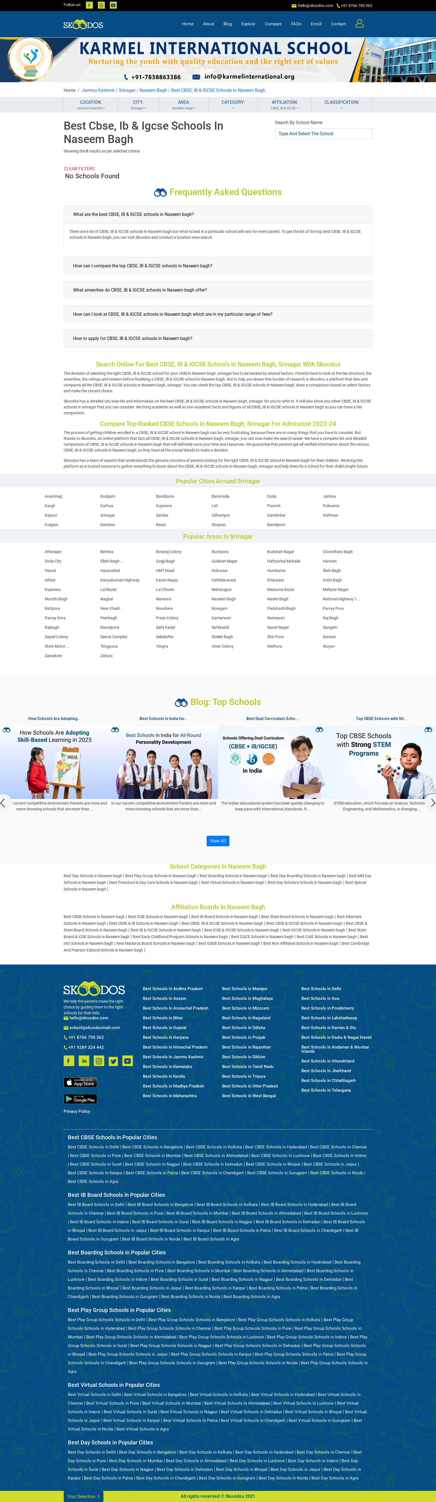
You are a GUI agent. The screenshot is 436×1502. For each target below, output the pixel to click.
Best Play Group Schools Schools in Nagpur (171, 1345)
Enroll (316, 23)
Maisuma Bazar (280, 589)
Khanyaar (275, 580)
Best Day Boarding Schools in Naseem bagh (308, 876)
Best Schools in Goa (320, 999)
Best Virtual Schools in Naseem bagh (232, 882)
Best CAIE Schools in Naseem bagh (327, 936)
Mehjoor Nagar (336, 589)
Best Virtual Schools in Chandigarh (253, 1420)
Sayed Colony (56, 637)
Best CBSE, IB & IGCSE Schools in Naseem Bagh (218, 90)
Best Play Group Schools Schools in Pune (252, 1328)
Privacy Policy (77, 1111)
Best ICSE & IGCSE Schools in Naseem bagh (241, 930)
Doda (271, 496)
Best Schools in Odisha (243, 1028)
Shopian (219, 524)
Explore (248, 23)
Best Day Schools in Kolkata (205, 1452)
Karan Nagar (167, 580)
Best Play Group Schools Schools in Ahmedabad (131, 1337)
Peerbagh (108, 618)
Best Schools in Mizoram (245, 1008)
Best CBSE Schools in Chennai (338, 1147)
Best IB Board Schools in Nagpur (222, 1221)
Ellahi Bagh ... (112, 561)
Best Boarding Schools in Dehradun (308, 1279)
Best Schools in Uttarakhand (327, 1061)
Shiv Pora (275, 637)
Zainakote (53, 655)
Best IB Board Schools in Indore (99, 1221)
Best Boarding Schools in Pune (135, 1270)
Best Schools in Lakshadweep (329, 1018)
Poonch (274, 506)
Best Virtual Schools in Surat (130, 1411)
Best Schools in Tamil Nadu (248, 1067)
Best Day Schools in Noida (283, 1478)
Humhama (276, 570)
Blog (228, 23)
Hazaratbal (110, 570)
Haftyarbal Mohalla (284, 561)
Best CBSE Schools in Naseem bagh (94, 916)
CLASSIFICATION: (342, 105)
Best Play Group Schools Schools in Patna (294, 1354)
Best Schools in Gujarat (165, 1028)
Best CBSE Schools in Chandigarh (212, 1172)
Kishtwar (330, 515)
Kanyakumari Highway (120, 580)
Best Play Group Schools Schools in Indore (307, 1337)
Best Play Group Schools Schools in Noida (258, 1362)
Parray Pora (333, 608)
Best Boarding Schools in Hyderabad (297, 1262)
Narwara (163, 599)
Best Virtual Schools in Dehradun (251, 1411)
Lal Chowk (165, 589)
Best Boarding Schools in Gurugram (125, 1296)
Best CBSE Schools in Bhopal (273, 1164)
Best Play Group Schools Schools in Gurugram (172, 1362)
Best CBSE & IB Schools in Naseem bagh (143, 923)
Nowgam (219, 608)
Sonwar (329, 637)
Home (188, 23)
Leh (215, 506)
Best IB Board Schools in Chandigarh (308, 1230)
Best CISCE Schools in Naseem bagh (262, 936)
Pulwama (331, 506)
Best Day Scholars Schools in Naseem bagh (305, 882)
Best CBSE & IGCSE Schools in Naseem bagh (304, 923)
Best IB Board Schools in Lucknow (336, 1213)
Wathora (274, 646)
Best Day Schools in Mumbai (136, 1460)
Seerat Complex (113, 637)
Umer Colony (223, 646)
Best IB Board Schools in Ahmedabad (266, 1213)
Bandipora (165, 496)
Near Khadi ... (112, 608)
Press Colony (167, 618)
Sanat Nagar (278, 627)
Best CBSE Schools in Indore (339, 1155)
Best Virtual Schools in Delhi (94, 1394)
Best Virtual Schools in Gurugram (319, 1420)
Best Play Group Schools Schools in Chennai (169, 1328)
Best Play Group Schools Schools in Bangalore (191, 1319)
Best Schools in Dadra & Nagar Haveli (336, 1037)
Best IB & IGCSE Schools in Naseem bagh (166, 930)
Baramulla (220, 496)
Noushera (164, 608)
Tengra (162, 646)
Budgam (107, 496)
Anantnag (53, 496)
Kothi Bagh (332, 580)
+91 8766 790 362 (84, 1037)
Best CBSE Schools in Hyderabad (276, 1147)
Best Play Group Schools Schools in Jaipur (128, 1354)
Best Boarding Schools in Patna (278, 1288)
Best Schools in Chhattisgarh (328, 1081)
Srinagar (127, 90)
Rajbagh (52, 627)
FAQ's (296, 23)
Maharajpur (222, 589)
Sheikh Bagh (222, 637)
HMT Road (165, 570)
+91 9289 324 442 (84, 1047)
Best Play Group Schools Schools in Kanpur (211, 1354)
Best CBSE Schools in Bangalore (152, 1147)
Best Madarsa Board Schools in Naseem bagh (156, 943)
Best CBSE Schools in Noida (336, 1172)
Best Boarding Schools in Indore (117, 1279)
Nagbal (106, 599)
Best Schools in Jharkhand (326, 1071)
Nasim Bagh (277, 599)
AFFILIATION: (284, 105)
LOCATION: (91, 105)
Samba (162, 515)
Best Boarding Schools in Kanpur (215, 1288)
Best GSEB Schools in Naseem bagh (229, 943)
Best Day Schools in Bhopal (241, 1469)
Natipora (52, 608)
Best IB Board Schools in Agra (211, 1239)
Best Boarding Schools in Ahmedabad (268, 1270)
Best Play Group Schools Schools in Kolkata (279, 1319)
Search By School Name (298, 122)
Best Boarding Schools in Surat (179, 1279)
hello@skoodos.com (315, 5)
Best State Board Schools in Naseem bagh (297, 916)
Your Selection (83, 1496)
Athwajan (53, 551)
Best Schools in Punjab (243, 1037)
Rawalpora (109, 627)
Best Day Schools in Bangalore (147, 1452)
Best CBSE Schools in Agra (93, 1181)
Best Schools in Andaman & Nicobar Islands (335, 1049)
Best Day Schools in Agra (334, 1478)
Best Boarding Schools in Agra (252, 1296)
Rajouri (51, 515)
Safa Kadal (165, 627)
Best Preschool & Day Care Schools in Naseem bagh (153, 882)
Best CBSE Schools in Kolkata (214, 1147)
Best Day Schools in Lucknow (257, 1460)
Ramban (107, 524)
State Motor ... (57, 646)
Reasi (160, 524)
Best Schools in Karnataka (167, 1067)
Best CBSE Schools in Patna (152, 1172)
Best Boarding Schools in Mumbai (198, 1270)
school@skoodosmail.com (92, 1028)
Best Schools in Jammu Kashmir (173, 1057)
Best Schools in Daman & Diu (328, 1028)
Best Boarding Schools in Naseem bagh (233, 876)
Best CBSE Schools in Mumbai (152, 1155)
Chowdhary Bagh (338, 551)
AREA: (184, 105)
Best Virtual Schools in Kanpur (131, 1420)
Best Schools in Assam (164, 999)
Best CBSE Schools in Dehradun (212, 1164)
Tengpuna (109, 646)
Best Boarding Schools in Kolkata (229, 1262)
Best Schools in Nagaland (246, 1018)
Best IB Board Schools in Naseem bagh (224, 916)
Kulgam (51, 524)
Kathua (106, 506)
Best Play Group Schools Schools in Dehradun (257, 1345)
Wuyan (329, 646)
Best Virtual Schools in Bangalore (155, 1394)
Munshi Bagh (56, 599)
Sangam (330, 627)
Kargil (50, 506)
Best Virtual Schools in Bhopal (313, 1411)
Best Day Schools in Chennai (323, 1452)
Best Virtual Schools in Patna (190, 1420)
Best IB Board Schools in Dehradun (288, 1221)
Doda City (53, 561)
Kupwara (164, 506)
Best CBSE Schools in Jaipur (330, 1164)
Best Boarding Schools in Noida (190, 1296)
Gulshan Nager (224, 561)
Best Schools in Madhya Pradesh (173, 1086)
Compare (273, 23)
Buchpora (220, 551)
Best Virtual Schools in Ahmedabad (237, 1403)
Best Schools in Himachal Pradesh (175, 1047)
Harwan (330, 561)
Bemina (106, 551)
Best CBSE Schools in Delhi (93, 1147)
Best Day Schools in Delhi (92, 1452)
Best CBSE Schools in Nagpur (152, 1164)
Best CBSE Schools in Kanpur (95, 1172)
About (208, 23)
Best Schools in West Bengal (249, 1096)
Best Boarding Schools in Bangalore (161, 1262)
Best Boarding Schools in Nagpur (242, 1279)
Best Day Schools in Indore (313, 1460)
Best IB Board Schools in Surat (160, 1221)
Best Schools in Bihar (163, 1018)
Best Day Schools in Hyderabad (264, 1452)
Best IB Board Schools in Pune (135, 1213)
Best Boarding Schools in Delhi (96, 1262)
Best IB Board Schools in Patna (242, 1230)
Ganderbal (276, 515)
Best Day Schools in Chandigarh (165, 1478)
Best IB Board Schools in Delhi (96, 1204)
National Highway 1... (341, 599)
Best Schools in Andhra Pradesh (173, 989)
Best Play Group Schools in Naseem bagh (160, 876)
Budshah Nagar (280, 551)
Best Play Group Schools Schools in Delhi (106, 1319)
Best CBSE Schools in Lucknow (280, 1155)
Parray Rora (55, 618)
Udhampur (221, 515)
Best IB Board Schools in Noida (151, 1239)
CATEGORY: (233, 105)
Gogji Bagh (165, 561)
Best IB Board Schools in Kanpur (180, 1230)
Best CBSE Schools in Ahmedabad (216, 1155)
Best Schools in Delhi (321, 989)
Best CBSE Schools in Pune (95, 1155)
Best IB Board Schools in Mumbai (198, 1213)
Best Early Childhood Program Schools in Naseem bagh (180, 936)
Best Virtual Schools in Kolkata (219, 1394)
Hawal (50, 570)
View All (218, 841)
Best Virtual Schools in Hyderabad (282, 1394)
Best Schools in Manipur (244, 989)
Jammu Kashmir (98, 90)
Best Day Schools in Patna (108, 1478)
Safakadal (220, 627)
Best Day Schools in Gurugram (227, 1478)
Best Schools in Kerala (164, 1076)
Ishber (50, 580)
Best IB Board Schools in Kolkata (227, 1204)
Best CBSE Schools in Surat (96, 1164)
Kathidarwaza (224, 580)
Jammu (329, 496)
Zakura (106, 655)
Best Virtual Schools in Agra (143, 1429)
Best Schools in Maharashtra (170, 1096)
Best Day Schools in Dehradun (185, 1469)
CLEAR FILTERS (79, 168)
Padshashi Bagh (281, 608)
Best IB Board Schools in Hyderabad (294, 1204)
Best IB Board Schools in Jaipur (117, 1230)
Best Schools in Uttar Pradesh (250, 1086)
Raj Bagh (330, 618)
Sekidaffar (165, 637)
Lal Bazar (108, 589)
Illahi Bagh (332, 570)
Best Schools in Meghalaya (247, 999)
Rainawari (276, 618)
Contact (338, 23)
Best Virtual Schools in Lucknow (303, 1403)
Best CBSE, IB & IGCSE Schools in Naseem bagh (222, 923)
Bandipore (276, 524)
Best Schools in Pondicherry (327, 1008)
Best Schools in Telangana (326, 1090)
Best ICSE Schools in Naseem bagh (158, 916)
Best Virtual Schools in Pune (112, 1403)
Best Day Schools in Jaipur (295, 1469)
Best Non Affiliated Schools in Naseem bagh (300, 943)
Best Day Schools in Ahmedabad (196, 1460)
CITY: (138, 105)
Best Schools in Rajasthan (246, 1047)
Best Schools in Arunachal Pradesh (175, 1008)
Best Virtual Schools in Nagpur (188, 1411)
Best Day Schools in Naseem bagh (93, 876)
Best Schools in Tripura (244, 1076)
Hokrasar (220, 570)
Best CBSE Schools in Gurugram (277, 1172)
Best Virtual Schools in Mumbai (171, 1403)
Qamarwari (221, 618)
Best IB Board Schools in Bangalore (160, 1204)
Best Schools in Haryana (166, 1037)
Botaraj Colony (169, 551)
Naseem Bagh (153, 90)
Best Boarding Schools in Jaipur (152, 1288)
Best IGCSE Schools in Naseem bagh (314, 930)
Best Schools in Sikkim (243, 1057)
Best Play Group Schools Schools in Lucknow (221, 1337)
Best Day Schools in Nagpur (127, 1469)
